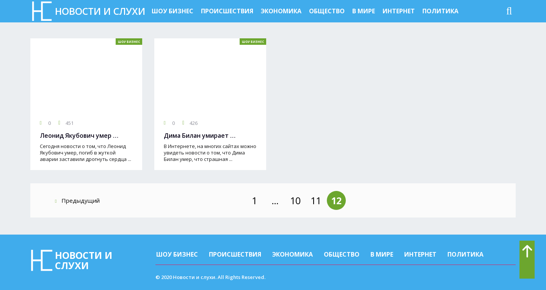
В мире (363, 11)
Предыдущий (77, 200)
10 (295, 200)
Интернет (399, 11)
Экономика (281, 11)
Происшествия (227, 11)
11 (316, 200)
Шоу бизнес (172, 11)
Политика (440, 11)
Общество (327, 11)
